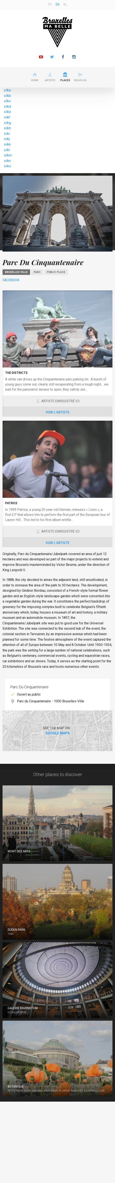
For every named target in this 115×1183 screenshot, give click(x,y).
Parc (37, 272)
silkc (7, 101)
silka (7, 90)
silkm (8, 155)
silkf (7, 117)
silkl (7, 150)
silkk (7, 144)
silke (7, 112)
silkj (7, 139)
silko (7, 166)
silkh (7, 128)
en (57, 4)
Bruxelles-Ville (16, 272)
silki (7, 134)
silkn (7, 161)
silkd (7, 106)
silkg (7, 123)
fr (50, 4)
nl (65, 4)
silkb (7, 96)
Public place (56, 272)
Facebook (11, 280)
